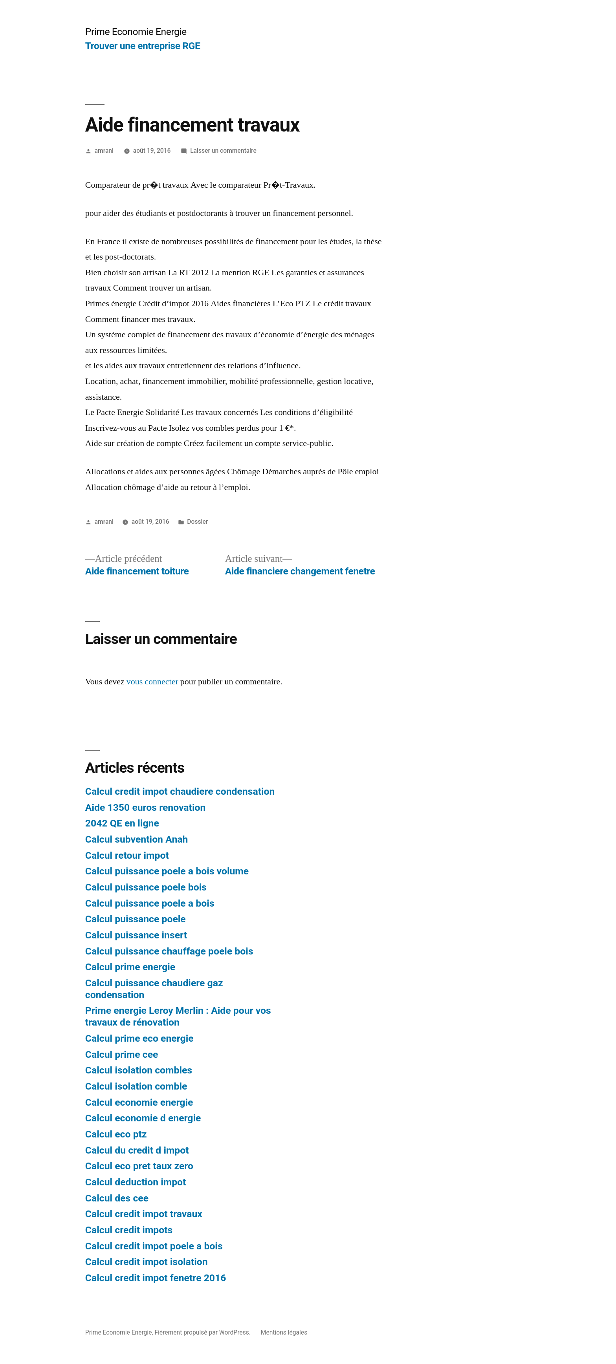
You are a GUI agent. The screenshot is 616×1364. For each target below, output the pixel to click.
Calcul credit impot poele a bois (154, 1246)
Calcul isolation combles (138, 1070)
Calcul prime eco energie (139, 1038)
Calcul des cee (116, 1198)
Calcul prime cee (121, 1054)
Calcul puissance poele (135, 919)
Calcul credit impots (129, 1230)
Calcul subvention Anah (136, 839)
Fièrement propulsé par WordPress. (203, 1332)
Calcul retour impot (127, 855)
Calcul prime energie (130, 967)
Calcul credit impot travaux (143, 1214)
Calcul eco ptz (116, 1134)
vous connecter (152, 681)
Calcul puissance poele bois (146, 887)
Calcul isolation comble (136, 1086)
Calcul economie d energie (143, 1118)
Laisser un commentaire (223, 150)
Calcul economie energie (139, 1102)
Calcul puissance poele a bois (149, 903)
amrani (104, 150)
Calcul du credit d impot (137, 1150)
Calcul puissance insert (136, 935)
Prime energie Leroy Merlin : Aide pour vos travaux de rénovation (178, 1016)
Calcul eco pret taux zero (139, 1166)
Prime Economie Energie (136, 31)
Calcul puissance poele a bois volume (167, 871)
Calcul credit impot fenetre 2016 (155, 1278)
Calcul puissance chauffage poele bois (169, 951)
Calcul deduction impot (135, 1182)
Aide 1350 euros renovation (145, 807)
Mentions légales (284, 1332)
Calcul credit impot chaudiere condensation (180, 791)
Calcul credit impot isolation (146, 1261)
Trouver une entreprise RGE (142, 45)
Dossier (197, 521)
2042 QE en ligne (122, 823)
